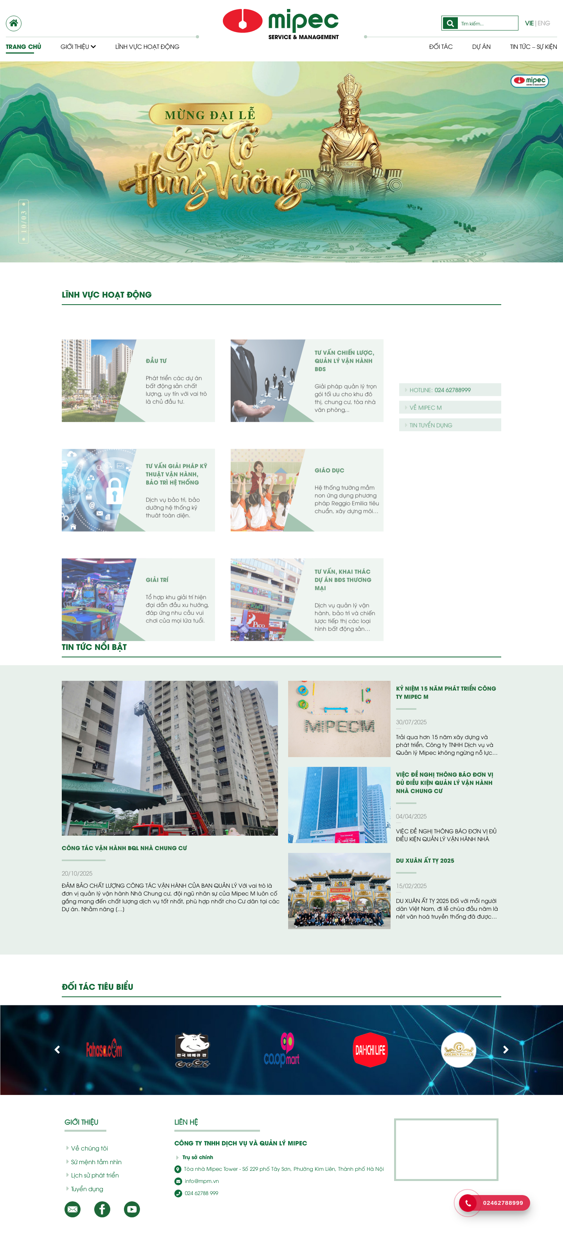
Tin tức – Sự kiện (533, 46)
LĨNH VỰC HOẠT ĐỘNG (107, 294)
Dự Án (481, 46)
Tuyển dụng (84, 1188)
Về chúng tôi (87, 1148)
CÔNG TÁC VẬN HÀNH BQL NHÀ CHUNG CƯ (124, 848)
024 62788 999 (196, 1192)
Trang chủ (23, 46)
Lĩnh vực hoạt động (147, 46)
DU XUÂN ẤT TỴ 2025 (425, 860)
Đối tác (441, 46)
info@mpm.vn (196, 1180)
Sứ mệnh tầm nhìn (94, 1161)
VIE (529, 23)
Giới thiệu (78, 46)
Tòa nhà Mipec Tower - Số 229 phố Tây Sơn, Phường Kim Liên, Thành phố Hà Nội (279, 1168)
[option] (281, 161)
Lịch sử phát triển (92, 1175)
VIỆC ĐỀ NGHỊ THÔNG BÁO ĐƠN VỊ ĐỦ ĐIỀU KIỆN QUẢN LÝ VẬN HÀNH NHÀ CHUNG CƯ (444, 782)
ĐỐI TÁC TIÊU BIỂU (97, 986)
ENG (544, 23)
